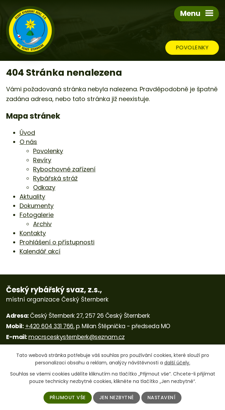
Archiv (42, 224)
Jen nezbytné (116, 397)
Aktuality (32, 196)
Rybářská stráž (55, 178)
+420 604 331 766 (49, 326)
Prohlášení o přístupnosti (57, 242)
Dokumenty (37, 205)
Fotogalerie (37, 215)
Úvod (27, 132)
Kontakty (33, 233)
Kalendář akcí (40, 251)
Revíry (42, 160)
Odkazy (44, 187)
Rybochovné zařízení (64, 169)
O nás (28, 142)
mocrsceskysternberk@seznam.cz (76, 337)
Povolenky (192, 47)
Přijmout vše (68, 397)
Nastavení (161, 397)
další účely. (177, 362)
